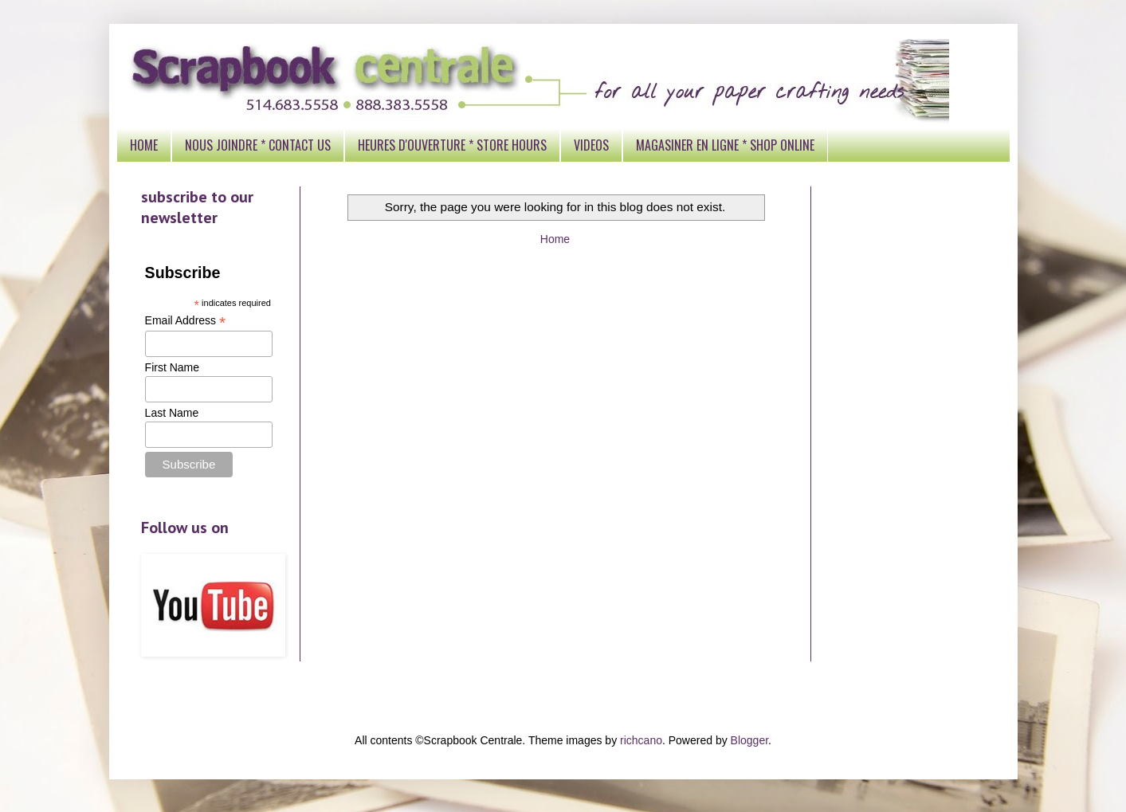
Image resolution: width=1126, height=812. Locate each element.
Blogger (749, 740)
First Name (172, 367)
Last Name (172, 412)
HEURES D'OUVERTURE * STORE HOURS (452, 145)
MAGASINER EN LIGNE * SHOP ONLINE (725, 145)
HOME (144, 145)
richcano (641, 740)
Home (555, 239)
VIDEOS (591, 145)
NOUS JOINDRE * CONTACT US (258, 145)
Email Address (185, 320)
